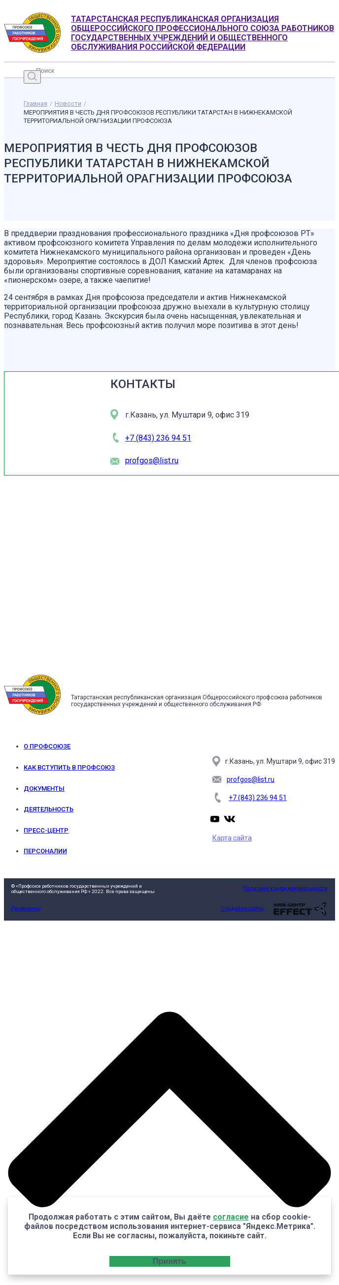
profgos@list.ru (151, 460)
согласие (231, 1217)
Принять (169, 1261)
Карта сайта (232, 838)
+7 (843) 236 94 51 (158, 438)
